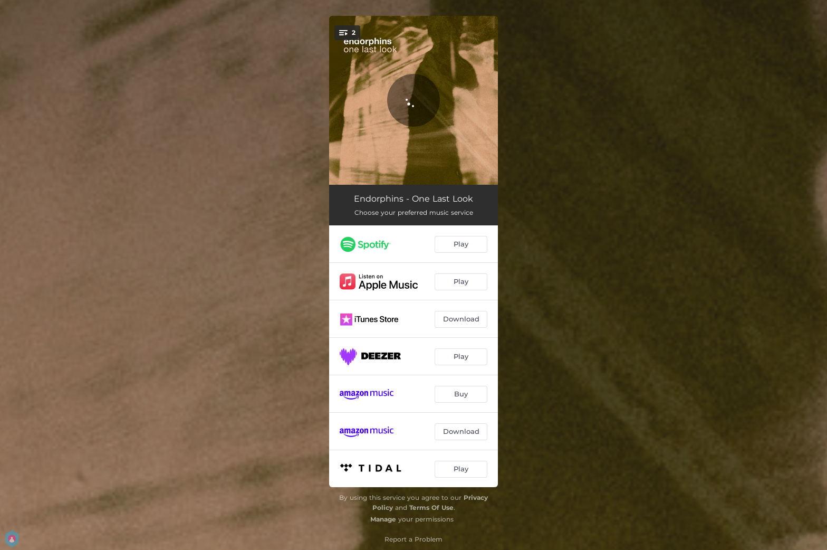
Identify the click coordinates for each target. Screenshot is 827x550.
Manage (383, 519)
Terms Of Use (431, 507)
